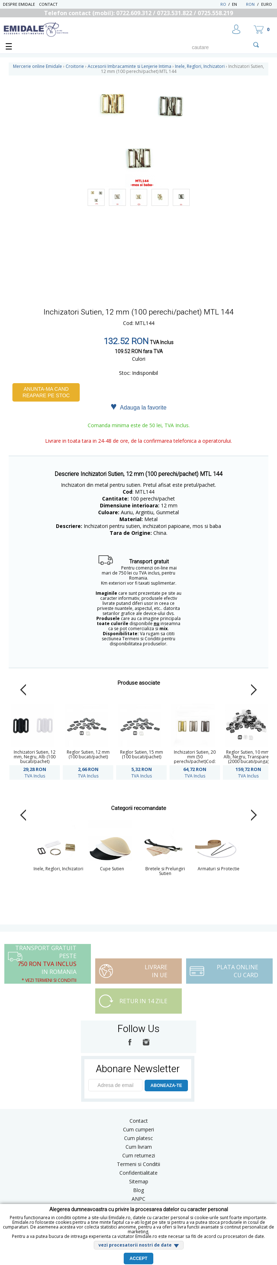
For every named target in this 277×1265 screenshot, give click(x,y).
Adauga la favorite (138, 407)
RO (223, 4)
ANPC (138, 1198)
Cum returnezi (138, 1155)
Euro (266, 4)
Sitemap (138, 1181)
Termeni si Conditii (138, 1164)
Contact (48, 4)
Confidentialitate (138, 1172)
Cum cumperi (138, 1129)
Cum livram (139, 1146)
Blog (138, 1190)
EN (238, 4)
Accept (138, 1258)
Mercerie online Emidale (37, 66)
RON (250, 4)
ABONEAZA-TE (166, 1085)
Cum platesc (138, 1138)
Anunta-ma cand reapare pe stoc (46, 392)
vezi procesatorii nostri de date (135, 1245)
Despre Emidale (19, 4)
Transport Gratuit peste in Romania (45, 963)
